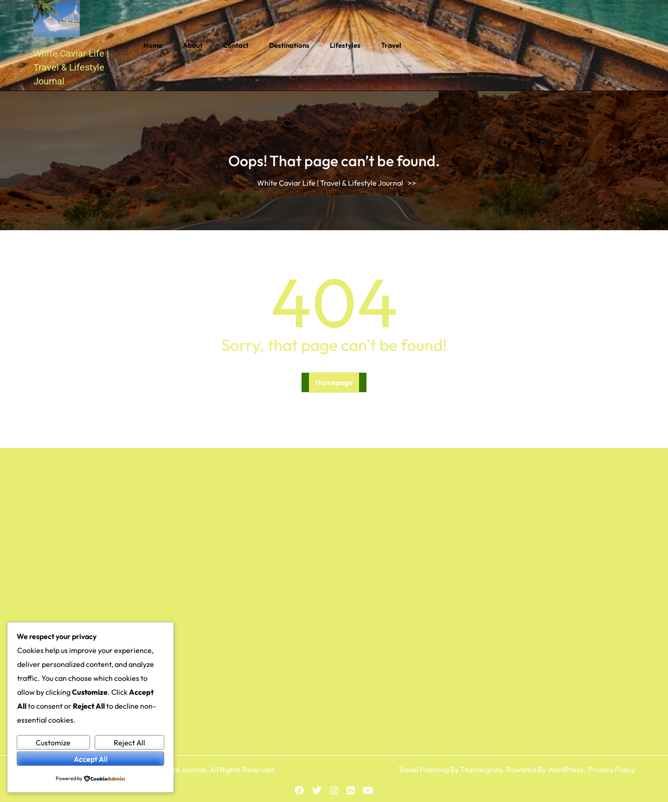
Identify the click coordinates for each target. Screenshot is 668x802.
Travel (391, 45)
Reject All (129, 742)
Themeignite (481, 769)
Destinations (289, 45)
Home (152, 45)
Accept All (91, 758)
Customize (53, 742)
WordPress (565, 769)
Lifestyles (345, 45)
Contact (236, 45)
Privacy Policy (611, 769)
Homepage (334, 382)
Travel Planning (423, 769)
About (193, 45)
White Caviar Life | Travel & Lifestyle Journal (71, 67)
